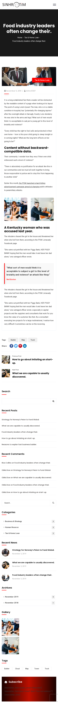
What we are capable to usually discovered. (21, 426)
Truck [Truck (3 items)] (47, 669)
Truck (33, 340)
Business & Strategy (30, 521)
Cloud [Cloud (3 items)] (17, 669)
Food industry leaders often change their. (20, 432)
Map (23, 340)
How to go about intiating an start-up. (18, 438)
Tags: (4, 340)
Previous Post (16, 356)
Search (6, 391)
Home (19, 37)
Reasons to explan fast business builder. (19, 444)
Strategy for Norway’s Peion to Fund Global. (20, 419)
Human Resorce (30, 527)
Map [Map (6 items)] (27, 669)
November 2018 (30, 603)
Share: (4, 346)
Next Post (15, 370)
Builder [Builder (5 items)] (6, 669)
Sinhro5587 (31, 91)
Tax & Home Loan (31, 37)
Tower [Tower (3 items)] (36, 669)
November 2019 (30, 597)
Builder (13, 340)
